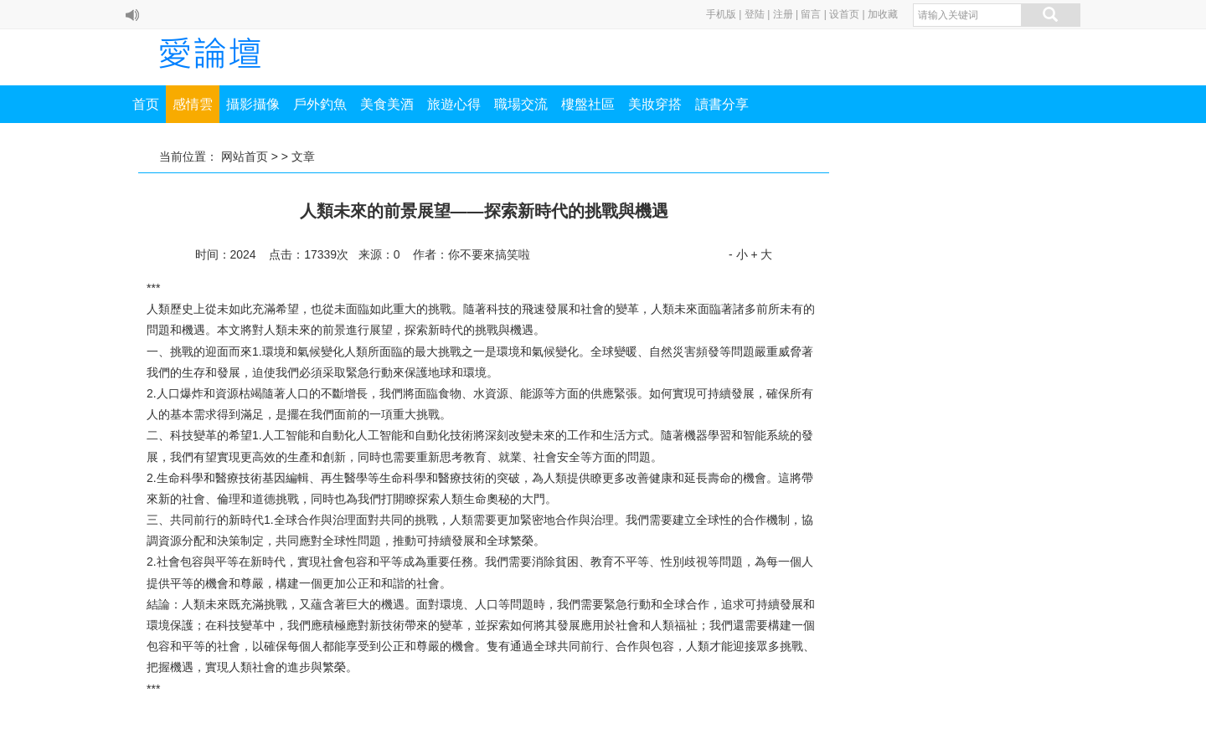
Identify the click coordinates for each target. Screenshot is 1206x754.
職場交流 (521, 104)
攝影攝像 (253, 104)
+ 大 (761, 254)
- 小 (738, 254)
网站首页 (244, 156)
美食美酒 (387, 104)
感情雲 (193, 104)
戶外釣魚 (320, 104)
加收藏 (883, 14)
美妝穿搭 (655, 104)
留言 (811, 14)
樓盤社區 (588, 104)
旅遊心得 (454, 104)
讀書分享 (722, 104)
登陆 (755, 14)
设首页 (844, 14)
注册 (783, 14)
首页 (145, 104)
